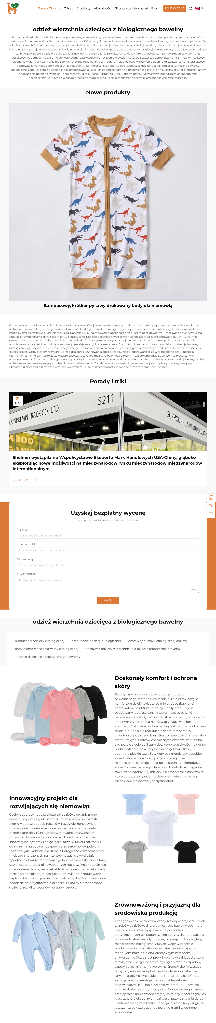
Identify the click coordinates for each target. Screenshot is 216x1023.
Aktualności (103, 8)
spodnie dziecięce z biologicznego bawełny (47, 657)
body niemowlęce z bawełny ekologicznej (46, 649)
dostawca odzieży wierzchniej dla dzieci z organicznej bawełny (133, 649)
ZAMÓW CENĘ (175, 8)
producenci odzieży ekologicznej (39, 641)
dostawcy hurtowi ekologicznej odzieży (157, 641)
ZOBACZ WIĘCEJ (24, 480)
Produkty (83, 8)
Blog (154, 8)
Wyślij (108, 600)
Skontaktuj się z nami (131, 8)
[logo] (13, 8)
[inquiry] (211, 498)
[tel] (211, 506)
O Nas (68, 8)
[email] (211, 514)
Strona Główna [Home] (49, 8)
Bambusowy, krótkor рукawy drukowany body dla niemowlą (108, 305)
